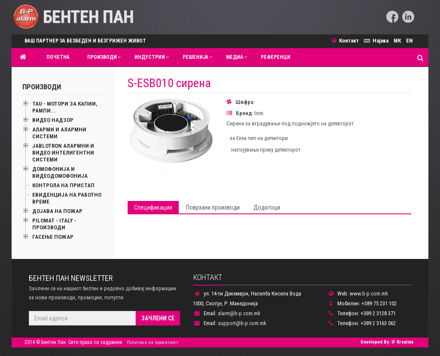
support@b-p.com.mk (242, 323)
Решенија (195, 57)
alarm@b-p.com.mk (239, 313)
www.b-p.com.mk (369, 293)
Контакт (348, 40)
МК (397, 40)
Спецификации (153, 207)
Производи (102, 57)
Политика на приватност (152, 342)
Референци (275, 57)
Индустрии (149, 57)
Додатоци (267, 207)
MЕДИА (234, 57)
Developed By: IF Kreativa (387, 342)
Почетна (57, 57)
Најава (377, 40)
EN (409, 40)
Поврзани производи (213, 207)
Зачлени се (157, 318)
